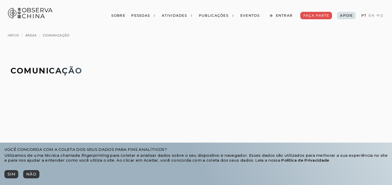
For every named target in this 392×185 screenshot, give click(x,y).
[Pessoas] (143, 16)
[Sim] (11, 174)
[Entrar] (281, 16)
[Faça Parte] (316, 16)
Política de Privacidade (305, 160)
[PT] (364, 15)
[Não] (31, 174)
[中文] (380, 15)
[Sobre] (118, 16)
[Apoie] (346, 16)
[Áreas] (31, 35)
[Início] (13, 35)
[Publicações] (216, 16)
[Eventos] (250, 16)
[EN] (371, 15)
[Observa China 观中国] (30, 16)
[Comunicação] (56, 35)
